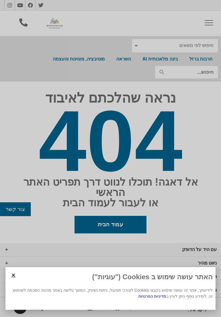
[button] (13, 275)
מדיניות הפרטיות (152, 296)
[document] (110, 158)
